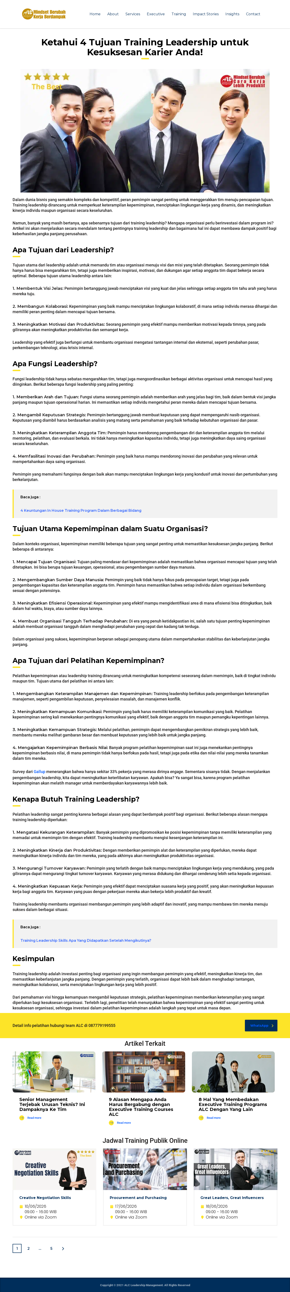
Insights (232, 14)
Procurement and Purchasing (138, 1198)
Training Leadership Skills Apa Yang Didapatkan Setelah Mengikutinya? (85, 940)
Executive (156, 14)
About (113, 14)
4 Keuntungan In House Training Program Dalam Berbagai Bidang (80, 510)
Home (95, 14)
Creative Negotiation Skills (45, 1198)
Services (132, 14)
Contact (253, 14)
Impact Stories (206, 14)
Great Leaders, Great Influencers (232, 1198)
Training (178, 14)
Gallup (39, 771)
